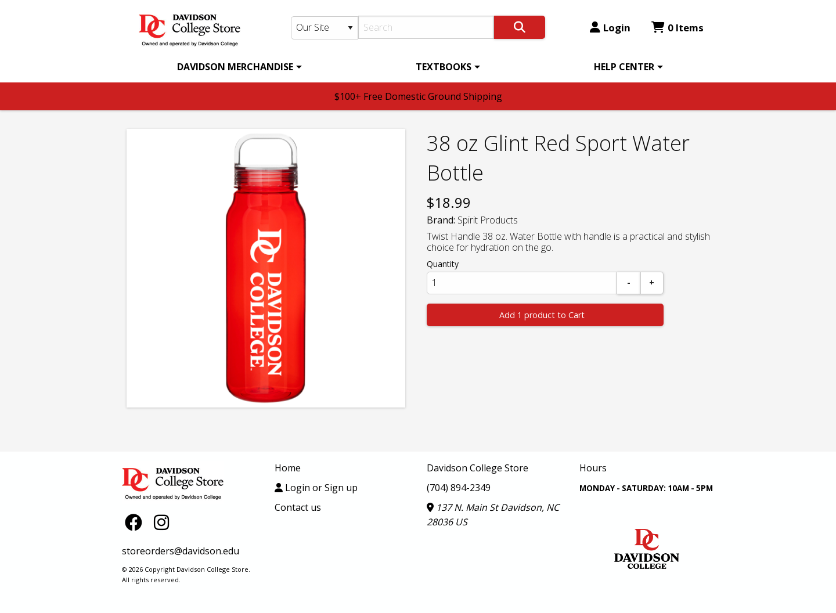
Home (288, 467)
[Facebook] (136, 522)
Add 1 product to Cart (542, 314)
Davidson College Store (477, 467)
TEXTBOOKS (443, 66)
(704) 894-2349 (459, 487)
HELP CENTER (624, 66)
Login (610, 27)
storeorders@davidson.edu (180, 551)
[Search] (426, 27)
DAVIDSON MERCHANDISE (235, 66)
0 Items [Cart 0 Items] (677, 27)
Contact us (298, 507)
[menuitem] (237, 67)
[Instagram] (161, 522)
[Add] (652, 283)
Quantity (443, 263)
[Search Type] (324, 27)
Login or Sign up (316, 487)
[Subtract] (628, 283)
